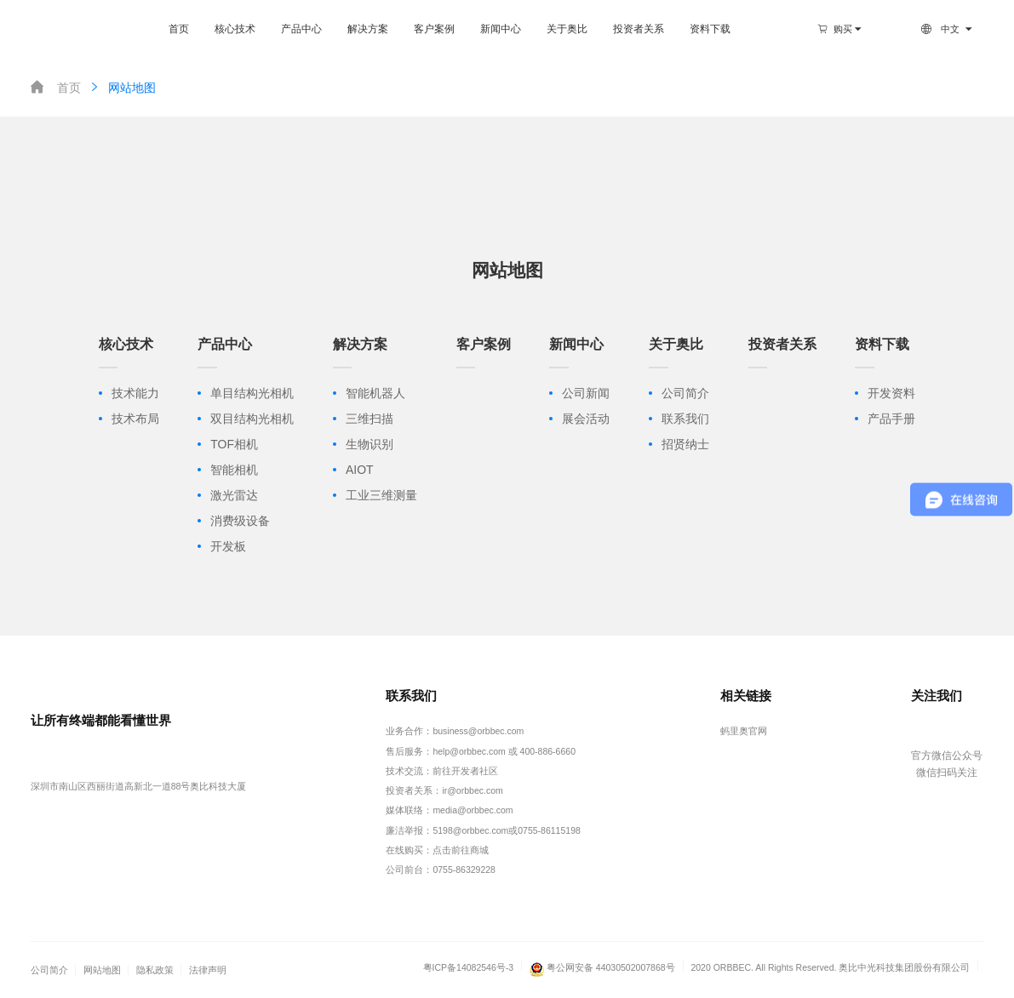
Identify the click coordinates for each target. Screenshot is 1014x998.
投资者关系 (638, 29)
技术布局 (135, 418)
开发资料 (891, 393)
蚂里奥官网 (743, 731)
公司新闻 (586, 393)
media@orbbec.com (473, 810)
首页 (179, 29)
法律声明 (207, 970)
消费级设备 (240, 521)
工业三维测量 (381, 495)
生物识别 (369, 444)
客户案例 (434, 29)
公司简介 (685, 393)
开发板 (228, 546)
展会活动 (586, 418)
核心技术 (235, 29)
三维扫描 (369, 418)
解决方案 (367, 29)
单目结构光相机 (252, 393)
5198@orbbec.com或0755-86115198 (506, 830)
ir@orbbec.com (472, 790)
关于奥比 (567, 29)
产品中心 (301, 29)
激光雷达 (234, 495)
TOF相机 (234, 444)
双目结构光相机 (252, 418)
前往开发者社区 (465, 771)
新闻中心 (500, 29)
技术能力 (135, 393)
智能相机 (234, 469)
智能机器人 (375, 393)
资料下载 (710, 29)
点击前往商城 (461, 850)
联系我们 (685, 418)
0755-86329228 (464, 869)
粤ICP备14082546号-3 (468, 967)
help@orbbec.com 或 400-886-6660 (504, 751)
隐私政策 (155, 970)
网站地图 (122, 87)
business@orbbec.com (478, 731)
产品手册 (891, 418)
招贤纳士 (685, 444)
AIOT (360, 469)
